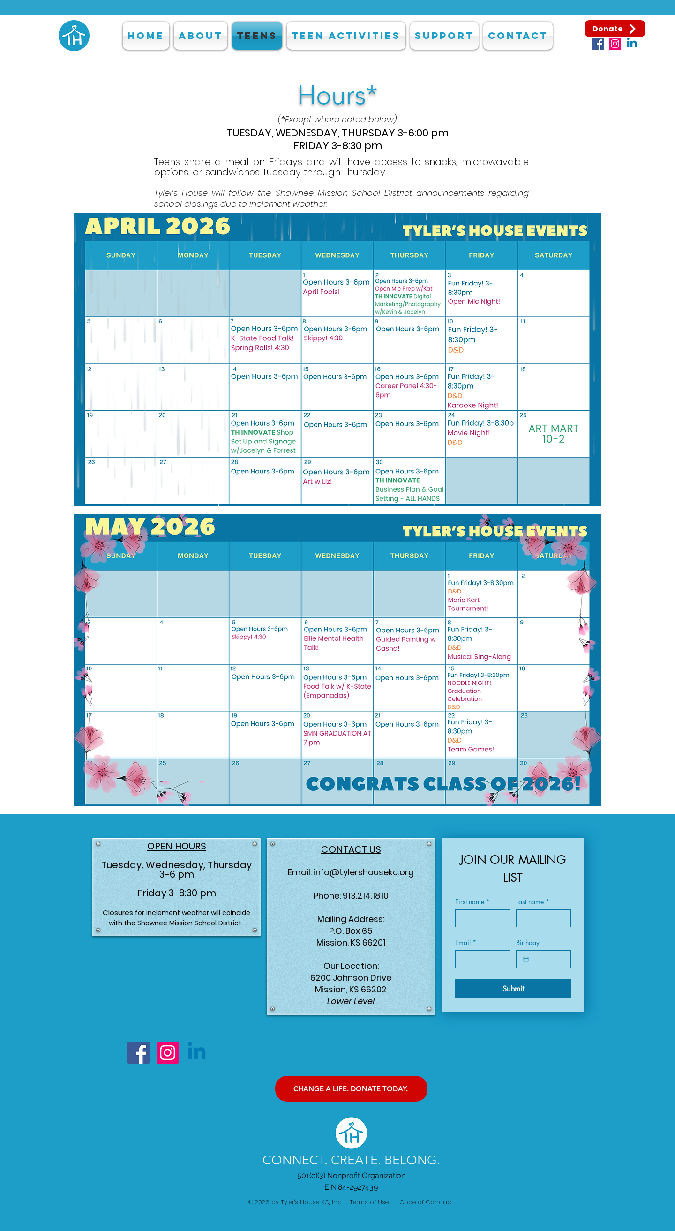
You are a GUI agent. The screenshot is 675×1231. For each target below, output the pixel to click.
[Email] (480, 959)
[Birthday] (526, 959)
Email (465, 942)
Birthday (528, 942)
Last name (532, 902)
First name (472, 902)
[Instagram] (615, 44)
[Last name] (541, 918)
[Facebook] (598, 44)
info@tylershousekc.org (364, 872)
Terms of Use (370, 1202)
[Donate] (615, 28)
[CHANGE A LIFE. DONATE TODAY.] (351, 1089)
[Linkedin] (632, 44)
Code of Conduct (425, 1202)
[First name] (480, 918)
